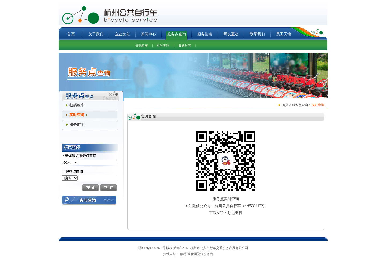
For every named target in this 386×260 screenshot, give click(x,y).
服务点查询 (176, 34)
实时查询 (163, 45)
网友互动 (231, 34)
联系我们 (257, 34)
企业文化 (122, 34)
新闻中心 (148, 34)
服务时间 (184, 45)
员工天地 (283, 34)
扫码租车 (141, 45)
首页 (71, 34)
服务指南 (204, 34)
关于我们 (95, 34)
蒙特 (183, 254)
